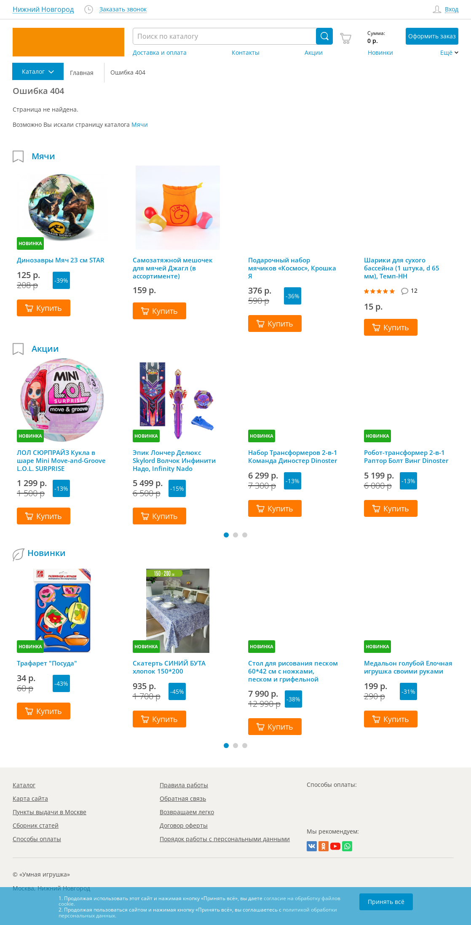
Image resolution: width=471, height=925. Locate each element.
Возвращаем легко (187, 812)
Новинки (380, 52)
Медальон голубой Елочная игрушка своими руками (408, 667)
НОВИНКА (30, 243)
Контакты (246, 52)
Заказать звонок (123, 9)
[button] (226, 534)
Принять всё (386, 902)
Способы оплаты (37, 839)
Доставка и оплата (160, 52)
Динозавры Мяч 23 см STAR (60, 260)
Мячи (139, 124)
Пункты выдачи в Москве (49, 812)
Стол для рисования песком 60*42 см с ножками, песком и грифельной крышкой (293, 671)
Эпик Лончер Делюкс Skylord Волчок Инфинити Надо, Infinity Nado (174, 460)
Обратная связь (183, 798)
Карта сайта (30, 798)
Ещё (446, 52)
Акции (314, 52)
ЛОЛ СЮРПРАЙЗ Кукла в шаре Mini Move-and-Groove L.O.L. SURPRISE (61, 460)
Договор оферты (184, 825)
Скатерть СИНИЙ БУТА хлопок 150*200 (169, 667)
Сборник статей (36, 825)
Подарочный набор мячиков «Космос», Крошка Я (292, 268)
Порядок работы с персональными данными (225, 839)
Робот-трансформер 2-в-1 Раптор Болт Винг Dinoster (406, 457)
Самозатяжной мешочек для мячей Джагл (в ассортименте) (173, 268)
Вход (451, 9)
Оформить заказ (432, 36)
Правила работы (184, 785)
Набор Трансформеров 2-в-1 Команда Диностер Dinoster (292, 457)
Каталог (24, 785)
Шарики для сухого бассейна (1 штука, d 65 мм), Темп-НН (401, 268)
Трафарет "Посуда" (47, 663)
